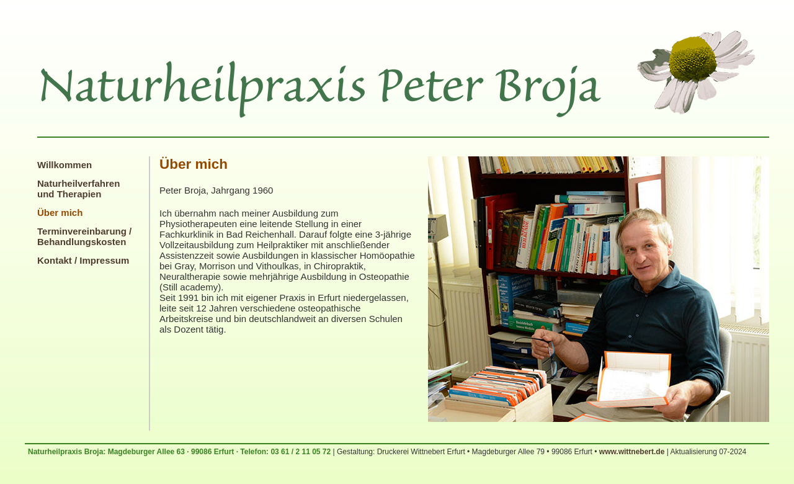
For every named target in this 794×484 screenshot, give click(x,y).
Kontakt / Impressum (83, 260)
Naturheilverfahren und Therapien (78, 188)
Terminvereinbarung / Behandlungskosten (84, 236)
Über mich (60, 212)
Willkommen (64, 164)
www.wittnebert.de (632, 451)
